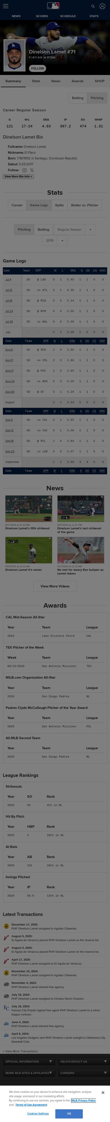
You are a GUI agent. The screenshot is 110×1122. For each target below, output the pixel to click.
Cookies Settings (38, 1113)
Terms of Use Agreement (31, 1105)
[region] (55, 1104)
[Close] (103, 1092)
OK (69, 1113)
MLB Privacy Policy (84, 1100)
